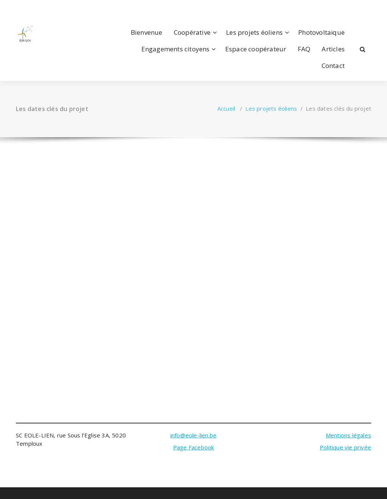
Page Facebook (193, 447)
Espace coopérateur (255, 49)
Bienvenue (147, 32)
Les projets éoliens (254, 32)
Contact (333, 65)
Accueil (226, 108)
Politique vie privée (345, 447)
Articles (333, 49)
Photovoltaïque (321, 32)
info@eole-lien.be (193, 435)
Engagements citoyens (175, 49)
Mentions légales (348, 435)
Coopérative (192, 32)
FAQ (304, 49)
